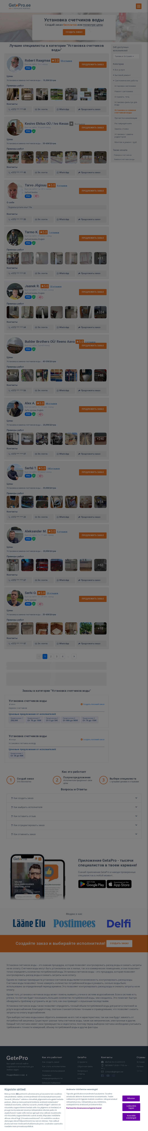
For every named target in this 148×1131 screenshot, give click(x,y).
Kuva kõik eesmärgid (131, 1116)
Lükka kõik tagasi (131, 1107)
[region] (74, 1108)
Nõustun (131, 1098)
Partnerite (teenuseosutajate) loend (84, 1108)
